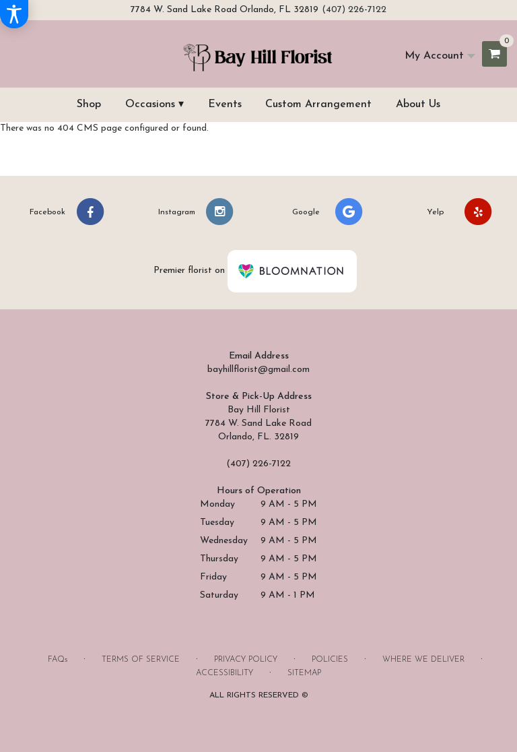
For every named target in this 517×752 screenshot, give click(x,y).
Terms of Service (141, 660)
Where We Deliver (423, 660)
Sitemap (304, 673)
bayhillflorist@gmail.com (258, 370)
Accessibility (224, 673)
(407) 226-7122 (354, 10)
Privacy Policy (245, 660)
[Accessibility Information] (14, 14)
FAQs (57, 660)
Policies (330, 660)
